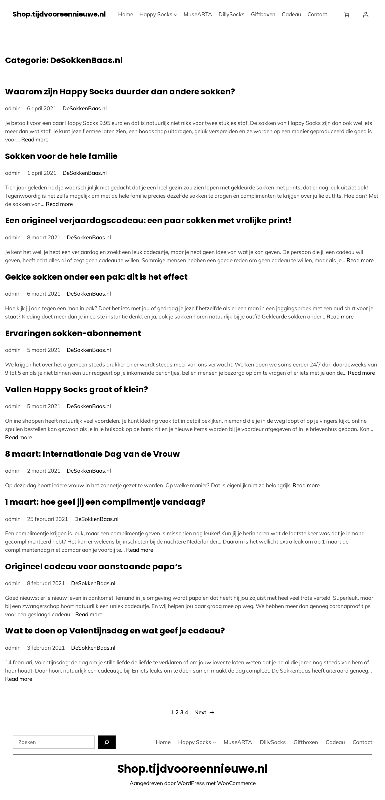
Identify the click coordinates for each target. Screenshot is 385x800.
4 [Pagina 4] (186, 712)
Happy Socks (155, 14)
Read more (34, 139)
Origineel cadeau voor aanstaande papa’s (93, 566)
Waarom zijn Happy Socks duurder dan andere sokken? (120, 91)
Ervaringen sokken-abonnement (73, 333)
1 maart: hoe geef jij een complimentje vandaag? (105, 502)
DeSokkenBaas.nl (85, 108)
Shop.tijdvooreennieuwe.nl (59, 14)
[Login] (365, 14)
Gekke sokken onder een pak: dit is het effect (96, 277)
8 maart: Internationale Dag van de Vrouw (92, 454)
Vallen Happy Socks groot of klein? (76, 389)
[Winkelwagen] (348, 14)
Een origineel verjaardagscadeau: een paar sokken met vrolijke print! (148, 220)
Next (204, 712)
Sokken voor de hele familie (61, 156)
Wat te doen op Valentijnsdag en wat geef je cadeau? (115, 630)
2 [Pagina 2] (177, 712)
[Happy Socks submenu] (175, 14)
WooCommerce (236, 783)
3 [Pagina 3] (181, 712)
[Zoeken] (107, 742)
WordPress (191, 783)
